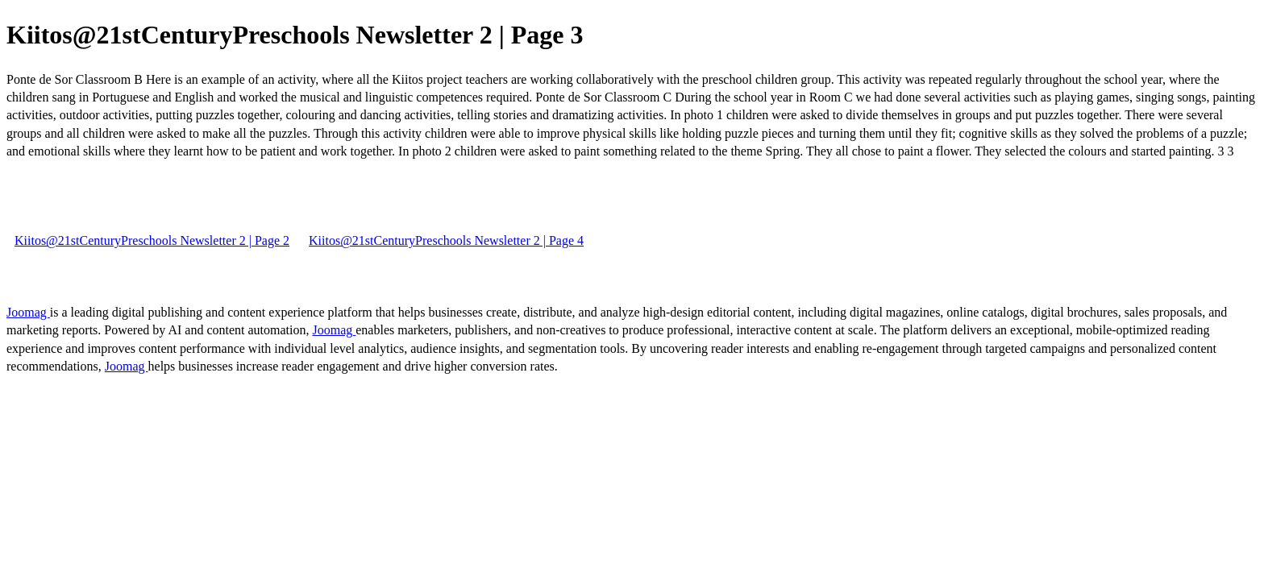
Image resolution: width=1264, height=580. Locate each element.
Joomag (28, 312)
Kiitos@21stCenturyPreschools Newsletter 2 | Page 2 (152, 240)
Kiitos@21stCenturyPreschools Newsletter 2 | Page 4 (446, 240)
